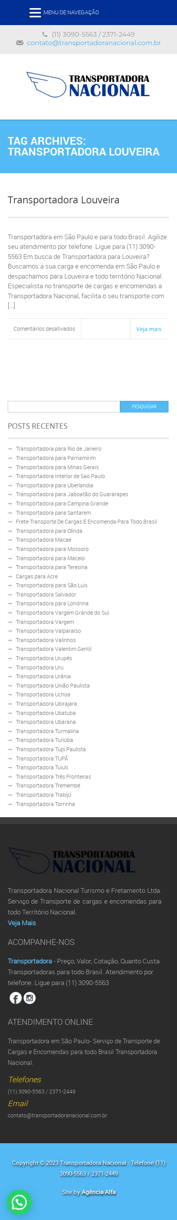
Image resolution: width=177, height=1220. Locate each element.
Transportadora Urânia (43, 676)
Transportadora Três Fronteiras (53, 776)
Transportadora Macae (43, 539)
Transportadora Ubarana (46, 721)
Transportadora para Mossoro (52, 549)
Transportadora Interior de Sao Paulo (60, 476)
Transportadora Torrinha (45, 804)
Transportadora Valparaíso (48, 630)
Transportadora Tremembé (48, 785)
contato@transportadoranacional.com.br (94, 43)
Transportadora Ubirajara (46, 703)
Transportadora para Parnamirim (56, 457)
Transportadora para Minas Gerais (57, 467)
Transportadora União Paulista (53, 685)
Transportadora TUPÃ (42, 758)
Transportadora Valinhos (46, 640)
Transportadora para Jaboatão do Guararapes (72, 494)
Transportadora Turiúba (44, 739)
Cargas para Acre (37, 576)
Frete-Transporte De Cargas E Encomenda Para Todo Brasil (86, 521)
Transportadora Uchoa (43, 694)
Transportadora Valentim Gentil (53, 648)
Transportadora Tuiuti (42, 767)
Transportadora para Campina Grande (62, 503)
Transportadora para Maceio (50, 558)
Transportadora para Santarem (53, 512)
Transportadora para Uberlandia (54, 485)
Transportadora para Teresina (52, 567)
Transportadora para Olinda (49, 530)
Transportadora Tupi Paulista (51, 749)
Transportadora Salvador (46, 594)
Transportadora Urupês (44, 658)
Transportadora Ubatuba (46, 712)
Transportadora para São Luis (52, 585)
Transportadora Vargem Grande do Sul (62, 612)
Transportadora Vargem (45, 621)
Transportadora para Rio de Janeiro (58, 448)
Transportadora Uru (40, 667)
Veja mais (149, 329)
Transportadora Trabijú (43, 794)
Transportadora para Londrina (52, 603)
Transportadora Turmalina (47, 731)
